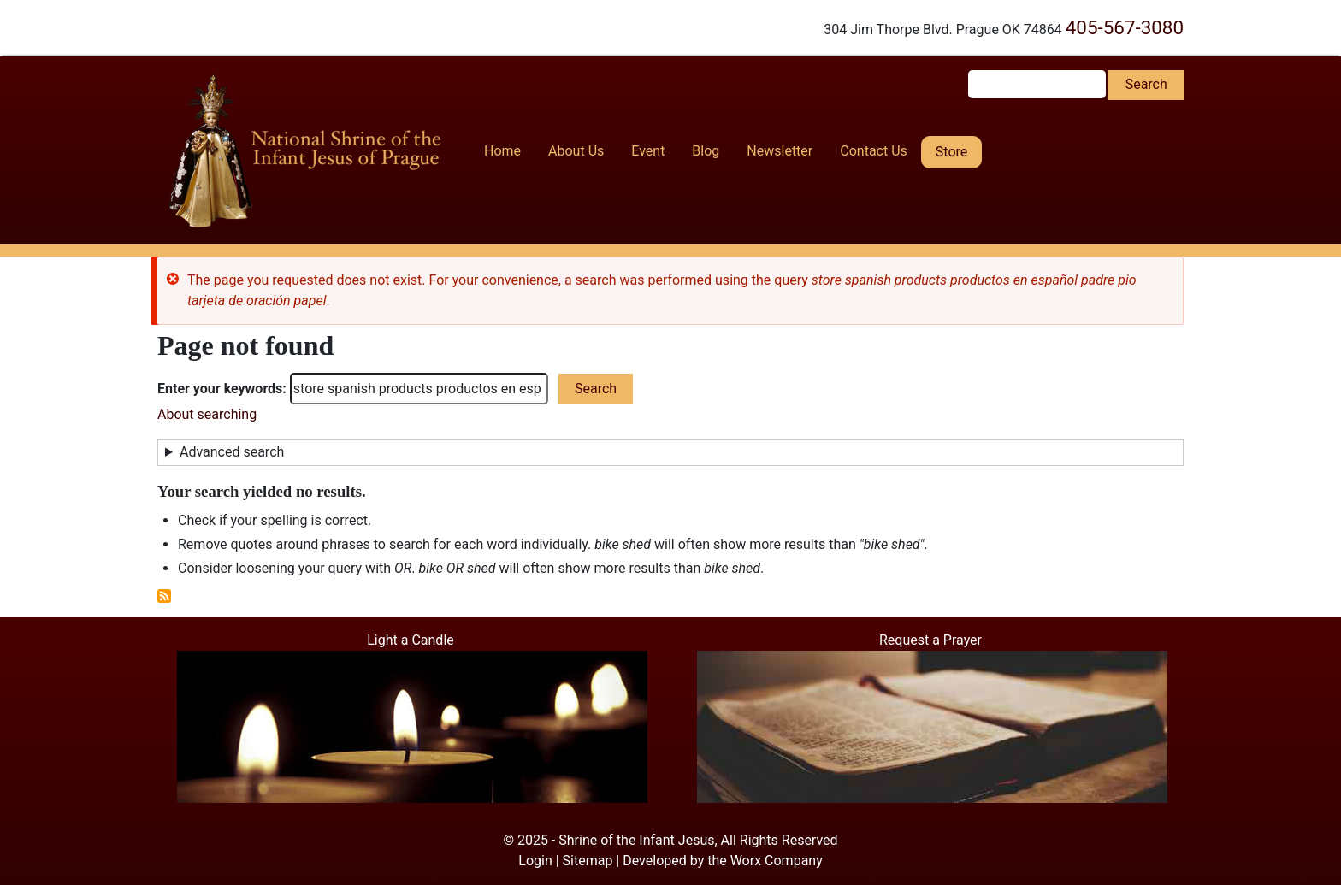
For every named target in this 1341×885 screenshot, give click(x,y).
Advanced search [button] (232, 452)
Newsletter (779, 151)
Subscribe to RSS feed (164, 596)
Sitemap (588, 861)
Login (535, 861)
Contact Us (873, 151)
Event (648, 151)
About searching (207, 414)
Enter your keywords (219, 389)
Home (502, 151)
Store (951, 152)
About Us (576, 151)
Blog (705, 151)
